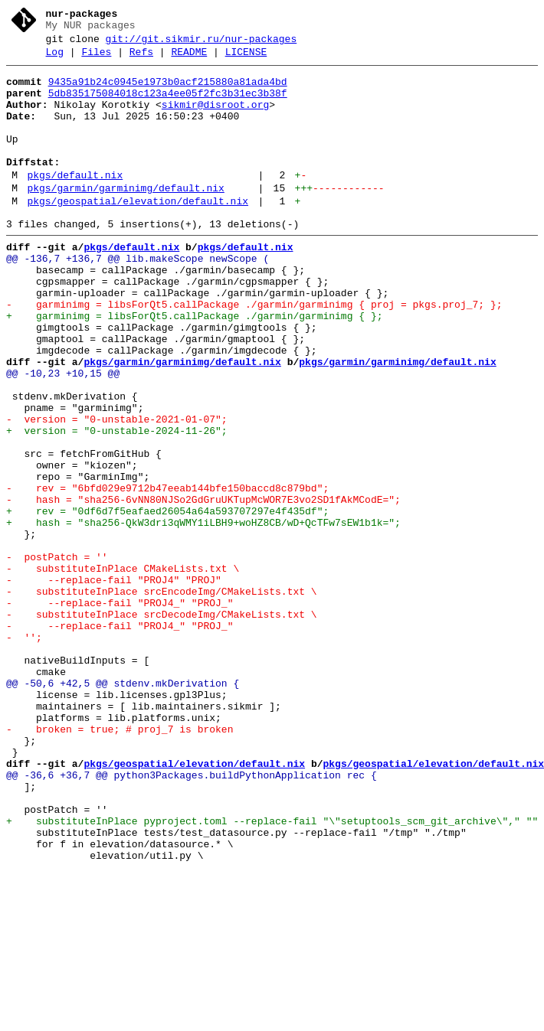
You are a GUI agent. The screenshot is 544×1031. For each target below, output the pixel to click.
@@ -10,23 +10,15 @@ (63, 435)
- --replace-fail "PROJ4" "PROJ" (113, 683)
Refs (141, 59)
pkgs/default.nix (75, 203)
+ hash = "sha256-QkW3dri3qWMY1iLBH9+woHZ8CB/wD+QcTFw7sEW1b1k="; (203, 615)
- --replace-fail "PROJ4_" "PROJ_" (119, 711)
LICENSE (246, 59)
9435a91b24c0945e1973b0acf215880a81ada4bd (167, 91)
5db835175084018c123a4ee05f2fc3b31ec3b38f (167, 105)
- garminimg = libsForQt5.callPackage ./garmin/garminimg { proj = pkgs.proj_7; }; (254, 353)
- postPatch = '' (57, 656)
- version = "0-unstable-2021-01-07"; (117, 491)
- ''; (24, 752)
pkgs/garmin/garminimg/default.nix (125, 218)
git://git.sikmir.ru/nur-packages (201, 44)
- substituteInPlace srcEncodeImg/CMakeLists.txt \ (161, 697)
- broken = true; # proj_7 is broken (119, 862)
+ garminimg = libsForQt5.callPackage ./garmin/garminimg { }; (194, 367)
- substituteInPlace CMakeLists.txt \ (122, 670)
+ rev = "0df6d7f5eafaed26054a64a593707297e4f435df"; (167, 601)
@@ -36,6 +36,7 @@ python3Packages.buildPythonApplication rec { (191, 918)
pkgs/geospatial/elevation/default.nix (137, 233)
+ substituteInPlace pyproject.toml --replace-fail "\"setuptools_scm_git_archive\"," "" (272, 973)
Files (96, 59)
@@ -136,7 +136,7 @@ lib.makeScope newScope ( (137, 298)
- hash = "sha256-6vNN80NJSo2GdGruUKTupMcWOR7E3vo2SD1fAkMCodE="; (203, 587)
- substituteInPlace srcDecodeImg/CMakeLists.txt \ (161, 725)
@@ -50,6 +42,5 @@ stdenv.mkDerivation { (122, 807)
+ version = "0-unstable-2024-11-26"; (117, 504)
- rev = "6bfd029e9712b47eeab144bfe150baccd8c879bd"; (167, 573)
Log (55, 59)
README (189, 59)
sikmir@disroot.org (215, 119)
